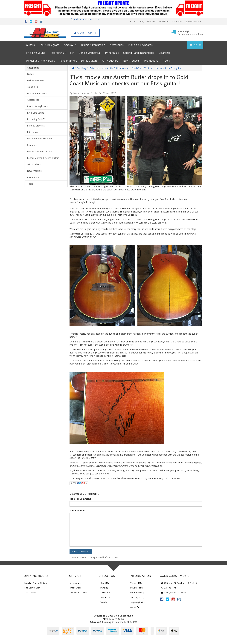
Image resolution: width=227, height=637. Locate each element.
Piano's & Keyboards (140, 45)
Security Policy (137, 597)
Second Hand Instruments (138, 53)
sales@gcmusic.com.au (173, 592)
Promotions (151, 60)
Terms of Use (136, 583)
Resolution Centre (78, 592)
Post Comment (81, 551)
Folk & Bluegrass (49, 45)
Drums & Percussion (93, 45)
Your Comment (78, 510)
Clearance (164, 53)
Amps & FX (70, 45)
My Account (75, 583)
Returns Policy (137, 592)
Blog (142, 21)
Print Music (112, 53)
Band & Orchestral (89, 53)
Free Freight (190, 33)
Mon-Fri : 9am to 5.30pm (35, 583)
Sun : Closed (30, 592)
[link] (161, 599)
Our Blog (81, 68)
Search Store (85, 33)
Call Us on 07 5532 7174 (85, 19)
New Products (131, 60)
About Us (151, 21)
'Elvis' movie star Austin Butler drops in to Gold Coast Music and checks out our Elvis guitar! (135, 68)
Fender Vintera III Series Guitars (78, 60)
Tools (166, 60)
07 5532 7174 (168, 587)
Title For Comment (80, 498)
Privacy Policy (136, 587)
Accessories (117, 45)
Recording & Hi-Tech (62, 53)
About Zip (135, 607)
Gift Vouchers (110, 60)
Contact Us (177, 21)
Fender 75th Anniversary (40, 60)
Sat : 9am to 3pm (32, 587)
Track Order (75, 587)
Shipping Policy (137, 602)
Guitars (30, 45)
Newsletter (164, 21)
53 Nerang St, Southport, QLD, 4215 (179, 583)
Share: (78, 483)
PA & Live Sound (35, 53)
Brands (133, 21)
